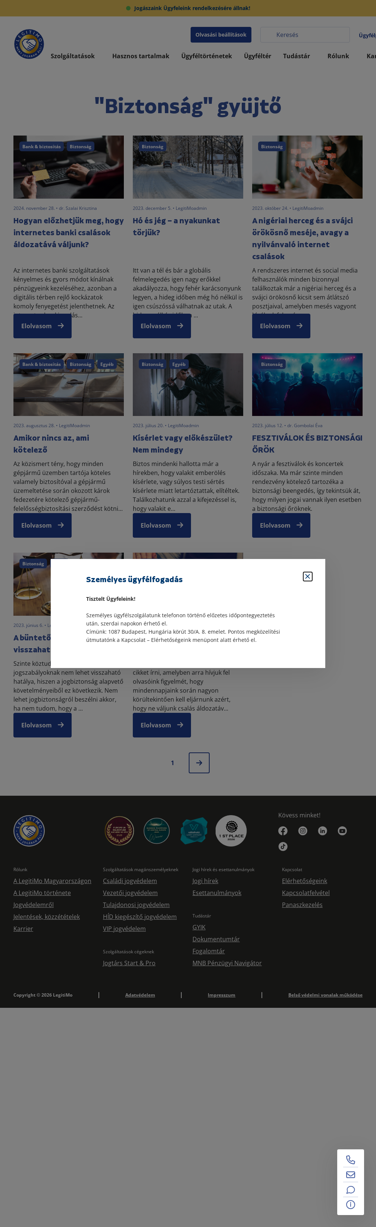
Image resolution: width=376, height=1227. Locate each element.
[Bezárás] (307, 576)
